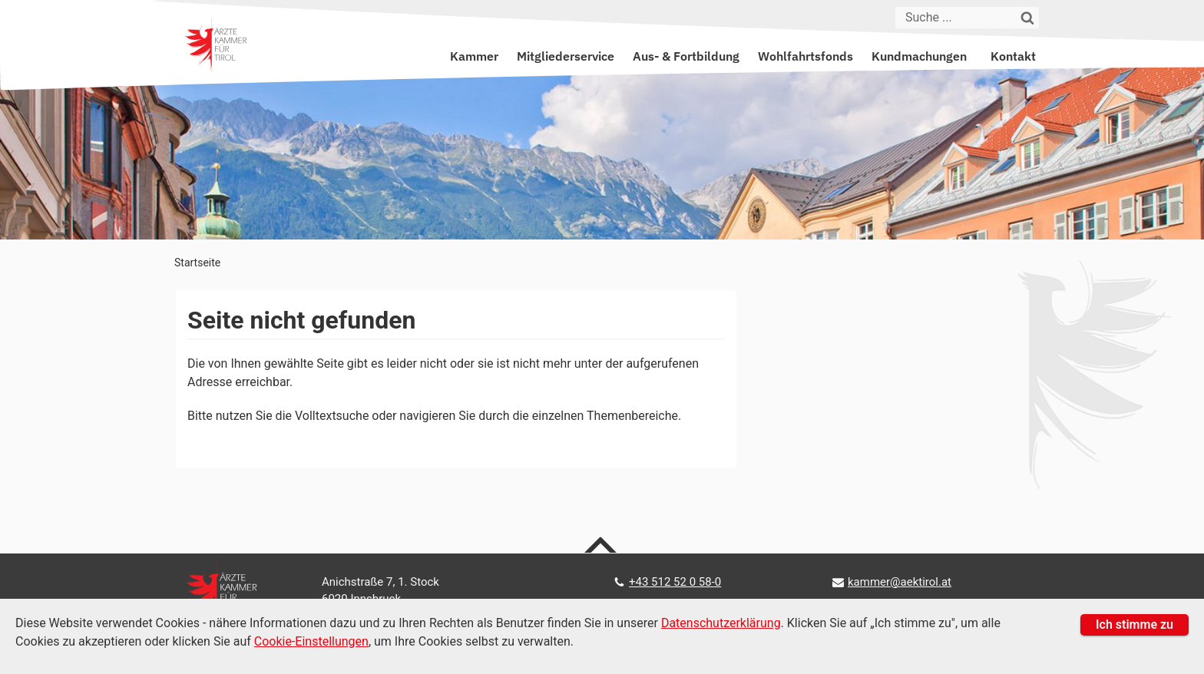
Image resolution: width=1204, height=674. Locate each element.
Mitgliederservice (565, 56)
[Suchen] (1028, 17)
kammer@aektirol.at (899, 582)
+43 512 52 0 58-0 (675, 582)
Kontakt (1013, 56)
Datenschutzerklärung (721, 623)
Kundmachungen (919, 56)
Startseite (197, 262)
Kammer (474, 56)
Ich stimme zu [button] (1134, 624)
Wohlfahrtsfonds (805, 56)
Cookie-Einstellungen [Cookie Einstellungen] (311, 641)
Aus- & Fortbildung (686, 56)
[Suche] (956, 17)
